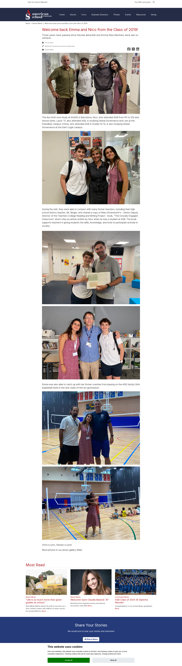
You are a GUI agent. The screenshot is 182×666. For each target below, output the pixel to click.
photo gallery (69, 546)
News (28, 20)
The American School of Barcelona (63, 42)
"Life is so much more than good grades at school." (43, 597)
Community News (122, 593)
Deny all (113, 660)
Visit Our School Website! (37, 2)
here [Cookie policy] (119, 654)
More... (44, 607)
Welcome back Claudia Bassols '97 (89, 596)
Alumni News (37, 20)
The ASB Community (142, 2)
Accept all (68, 660)
